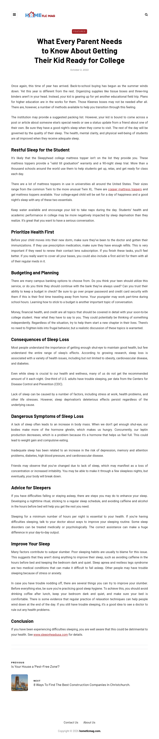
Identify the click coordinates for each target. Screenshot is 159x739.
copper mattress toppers (125, 189)
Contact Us (71, 722)
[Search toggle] (145, 14)
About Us (89, 722)
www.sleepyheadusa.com (50, 634)
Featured (79, 31)
